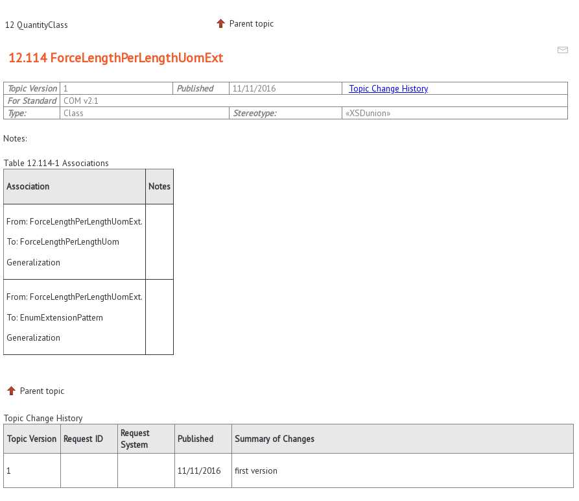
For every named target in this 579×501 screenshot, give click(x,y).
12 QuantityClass (36, 25)
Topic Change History (388, 88)
